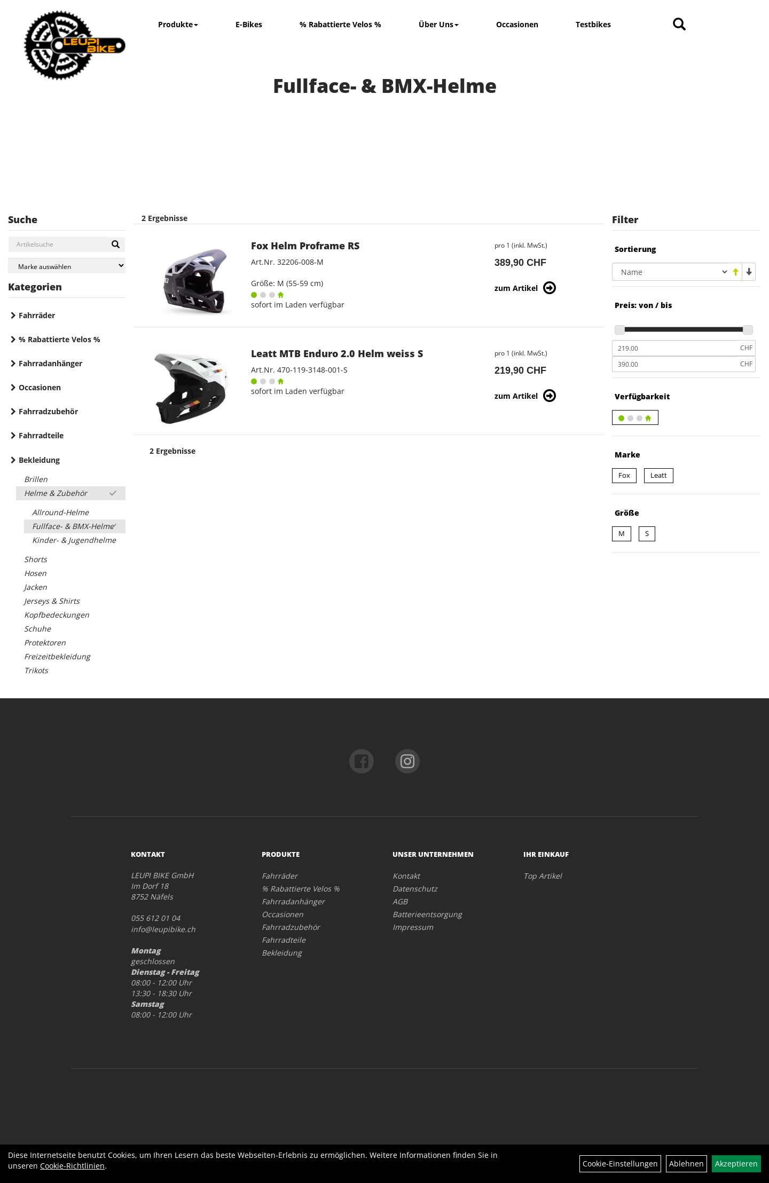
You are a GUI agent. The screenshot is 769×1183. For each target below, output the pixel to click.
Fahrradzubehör (48, 411)
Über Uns (439, 24)
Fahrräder (37, 315)
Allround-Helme (60, 512)
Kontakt (406, 876)
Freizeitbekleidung (57, 656)
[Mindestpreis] (674, 348)
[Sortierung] (670, 272)
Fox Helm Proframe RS (305, 245)
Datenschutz (415, 889)
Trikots (36, 670)
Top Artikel (542, 876)
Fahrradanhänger (50, 363)
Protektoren (45, 642)
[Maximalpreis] (674, 364)
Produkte (178, 24)
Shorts (35, 559)
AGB (400, 901)
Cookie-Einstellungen (620, 1163)
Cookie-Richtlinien (72, 1166)
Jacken (35, 587)
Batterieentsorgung (427, 914)
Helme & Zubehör (55, 493)
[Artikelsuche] (679, 25)
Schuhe (37, 629)
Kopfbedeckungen (56, 615)
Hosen (35, 573)
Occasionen (517, 24)
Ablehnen (686, 1163)
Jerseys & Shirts (52, 601)
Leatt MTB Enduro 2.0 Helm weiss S (337, 353)
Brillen (36, 479)
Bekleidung (39, 460)
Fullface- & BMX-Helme (73, 526)
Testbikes (593, 24)
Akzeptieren (736, 1163)
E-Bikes (249, 24)
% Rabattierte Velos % (340, 24)
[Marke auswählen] (66, 265)
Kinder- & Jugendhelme (74, 540)
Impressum (413, 927)
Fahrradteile (41, 435)
